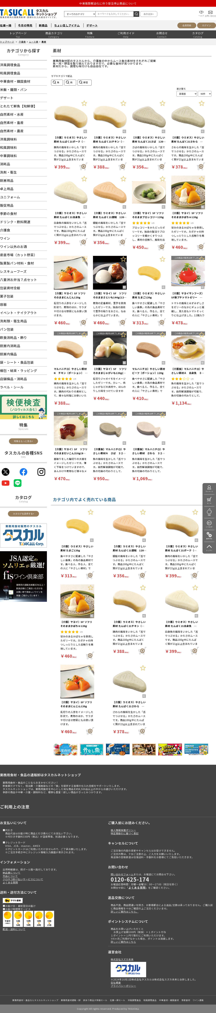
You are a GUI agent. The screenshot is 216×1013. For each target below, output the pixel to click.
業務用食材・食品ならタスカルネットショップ (35, 1000)
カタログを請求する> (23, 513)
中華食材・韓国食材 (169, 1000)
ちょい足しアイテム (67, 25)
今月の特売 (25, 25)
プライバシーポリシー (123, 986)
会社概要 (116, 982)
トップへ (209, 550)
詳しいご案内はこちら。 (125, 911)
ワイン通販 (198, 1000)
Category (23, 54)
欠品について (10, 876)
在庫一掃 (5, 25)
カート (209, 503)
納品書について (11, 872)
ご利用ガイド (126, 33)
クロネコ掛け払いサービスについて (23, 879)
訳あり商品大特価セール (95, 1000)
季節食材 (185, 1000)
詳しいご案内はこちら (123, 942)
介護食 (22, 41)
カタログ (198, 33)
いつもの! (209, 527)
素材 (44, 41)
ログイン (206, 25)
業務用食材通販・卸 (71, 1000)
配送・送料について (14, 929)
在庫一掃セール (117, 1000)
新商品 (43, 25)
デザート (92, 25)
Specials (24, 428)
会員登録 (186, 25)
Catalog (23, 501)
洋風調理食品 (134, 1000)
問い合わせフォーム (122, 874)
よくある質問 (10, 882)
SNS (23, 456)
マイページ (209, 491)
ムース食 (33, 41)
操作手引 (209, 539)
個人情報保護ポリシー (123, 830)
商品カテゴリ (54, 33)
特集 (90, 33)
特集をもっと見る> (23, 441)
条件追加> (149, 14)
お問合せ (162, 33)
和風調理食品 (150, 1000)
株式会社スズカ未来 (122, 959)
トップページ (18, 33)
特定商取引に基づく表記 (125, 833)
